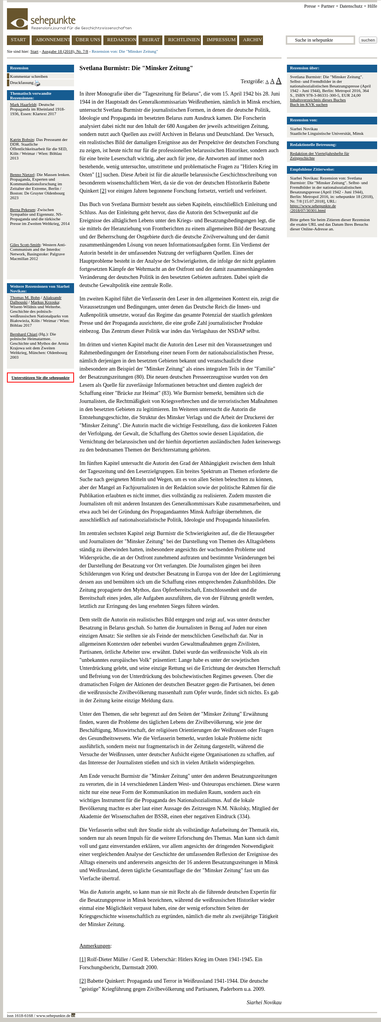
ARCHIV (252, 39)
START (18, 39)
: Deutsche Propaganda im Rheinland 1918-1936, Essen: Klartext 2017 (37, 109)
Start (34, 51)
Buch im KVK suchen (308, 104)
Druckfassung (25, 83)
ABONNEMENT (52, 39)
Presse (310, 6)
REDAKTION (122, 39)
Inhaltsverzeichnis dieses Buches (318, 99)
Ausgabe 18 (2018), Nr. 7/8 (65, 51)
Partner (328, 6)
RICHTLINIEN (184, 39)
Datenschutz (351, 6)
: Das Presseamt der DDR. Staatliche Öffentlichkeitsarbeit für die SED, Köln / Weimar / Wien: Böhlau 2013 (38, 148)
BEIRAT (151, 39)
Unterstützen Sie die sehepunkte (41, 377)
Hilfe (372, 6)
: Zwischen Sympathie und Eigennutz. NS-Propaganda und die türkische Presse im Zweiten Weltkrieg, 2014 (39, 216)
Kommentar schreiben (28, 76)
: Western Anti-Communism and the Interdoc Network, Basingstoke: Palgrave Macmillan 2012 (38, 251)
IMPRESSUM (221, 39)
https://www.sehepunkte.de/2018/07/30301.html (313, 208)
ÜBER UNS (88, 39)
